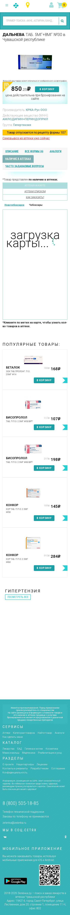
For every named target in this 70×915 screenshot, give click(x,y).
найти (62, 20)
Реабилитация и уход (50, 752)
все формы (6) (34, 151)
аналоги (55, 151)
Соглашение (58, 768)
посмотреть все (17, 597)
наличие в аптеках (18, 158)
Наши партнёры (25, 764)
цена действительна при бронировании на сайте (35, 97)
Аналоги (59, 732)
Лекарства (8, 748)
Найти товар (45, 732)
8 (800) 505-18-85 (21, 803)
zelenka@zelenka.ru (14, 822)
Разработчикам (39, 768)
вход (52, 5)
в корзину (47, 89)
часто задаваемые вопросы (24, 166)
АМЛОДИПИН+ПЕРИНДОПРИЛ (25, 119)
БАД (19, 748)
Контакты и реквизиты (15, 768)
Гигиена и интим (34, 748)
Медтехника (28, 752)
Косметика (52, 748)
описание (11, 151)
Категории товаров (24, 732)
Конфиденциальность (15, 772)
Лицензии (42, 764)
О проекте (8, 764)
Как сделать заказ (13, 737)
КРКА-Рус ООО (36, 110)
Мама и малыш (11, 752)
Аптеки (6, 732)
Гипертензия (22, 125)
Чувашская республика (28, 5)
